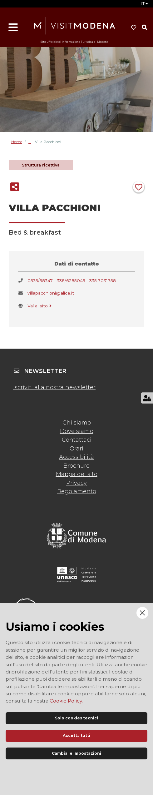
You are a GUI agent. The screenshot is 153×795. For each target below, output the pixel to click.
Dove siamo (76, 431)
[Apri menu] (13, 27)
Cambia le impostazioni (76, 753)
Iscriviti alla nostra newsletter (54, 387)
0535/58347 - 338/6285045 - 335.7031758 (71, 280)
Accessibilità (76, 457)
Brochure (76, 465)
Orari (76, 448)
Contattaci (76, 439)
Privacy (76, 482)
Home (16, 142)
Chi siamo (76, 422)
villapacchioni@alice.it (50, 293)
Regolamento (76, 491)
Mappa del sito (76, 474)
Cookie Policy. (66, 701)
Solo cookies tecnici (76, 718)
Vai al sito (40, 305)
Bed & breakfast (31, 141)
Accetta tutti (76, 735)
